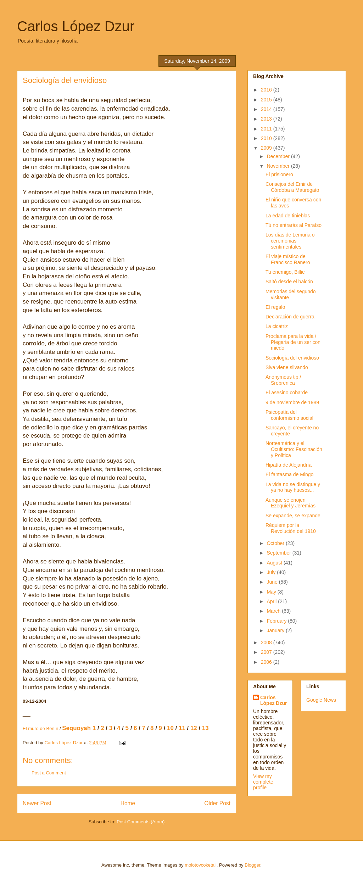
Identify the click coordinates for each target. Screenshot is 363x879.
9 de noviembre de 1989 (292, 402)
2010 (267, 138)
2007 (267, 652)
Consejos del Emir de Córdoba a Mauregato (292, 187)
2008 (267, 642)
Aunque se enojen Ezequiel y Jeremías (290, 503)
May (272, 592)
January (276, 630)
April (272, 601)
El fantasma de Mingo (289, 474)
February (277, 621)
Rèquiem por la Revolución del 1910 (291, 528)
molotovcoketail (201, 865)
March (274, 611)
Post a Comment (49, 772)
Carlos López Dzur (75, 26)
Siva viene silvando (287, 367)
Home (128, 803)
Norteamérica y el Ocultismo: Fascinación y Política (294, 449)
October (276, 543)
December (279, 156)
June (273, 582)
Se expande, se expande (293, 515)
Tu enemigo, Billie (285, 272)
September (279, 553)
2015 (267, 99)
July (272, 572)
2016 (267, 90)
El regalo (275, 307)
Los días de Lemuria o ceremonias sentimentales (290, 241)
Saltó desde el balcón (289, 281)
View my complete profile (263, 781)
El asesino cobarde (287, 392)
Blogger (252, 865)
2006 (267, 662)
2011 (267, 129)
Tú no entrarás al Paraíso (294, 225)
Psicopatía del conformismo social (289, 415)
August (275, 563)
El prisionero (279, 174)
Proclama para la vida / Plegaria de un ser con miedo (293, 342)
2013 (267, 119)
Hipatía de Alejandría (289, 465)
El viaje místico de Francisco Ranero (288, 259)
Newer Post (37, 803)
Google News (321, 700)
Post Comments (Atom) (140, 821)
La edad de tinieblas (288, 215)
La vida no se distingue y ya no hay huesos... (293, 487)
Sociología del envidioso (292, 358)
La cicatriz (277, 326)
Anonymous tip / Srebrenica (283, 380)
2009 (267, 148)
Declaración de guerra (290, 316)
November (279, 166)
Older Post (217, 803)
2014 (267, 109)
